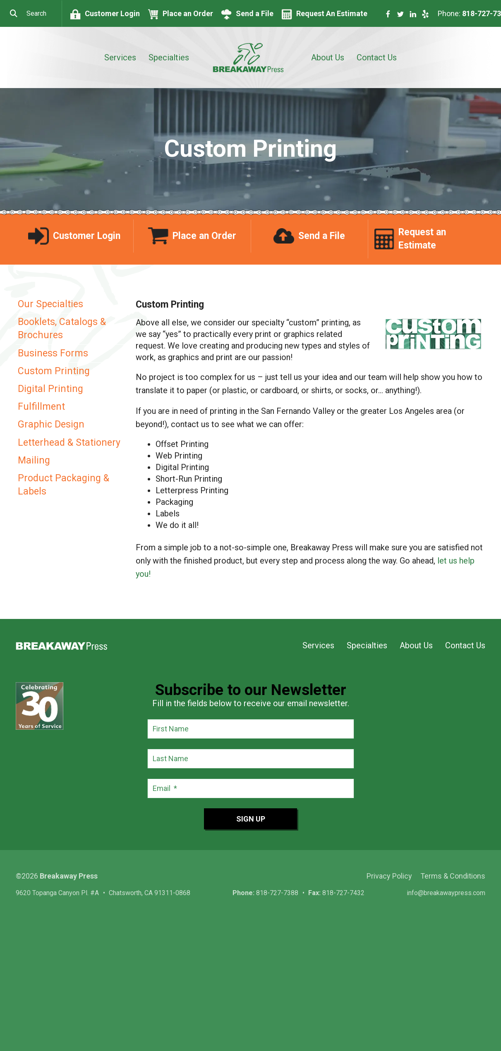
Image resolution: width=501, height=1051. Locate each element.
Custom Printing (54, 371)
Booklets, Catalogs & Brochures (62, 328)
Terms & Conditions (452, 876)
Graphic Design (51, 424)
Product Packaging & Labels (63, 485)
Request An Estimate (331, 13)
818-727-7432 (343, 893)
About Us (327, 57)
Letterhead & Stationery (69, 442)
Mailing (34, 460)
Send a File (254, 13)
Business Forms (53, 353)
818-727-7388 (277, 893)
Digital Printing (50, 388)
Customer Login (112, 13)
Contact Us (377, 57)
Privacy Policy (389, 876)
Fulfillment (41, 406)
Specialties (169, 57)
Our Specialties (50, 304)
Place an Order (188, 13)
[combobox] (31, 13)
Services (120, 57)
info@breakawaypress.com (446, 893)
